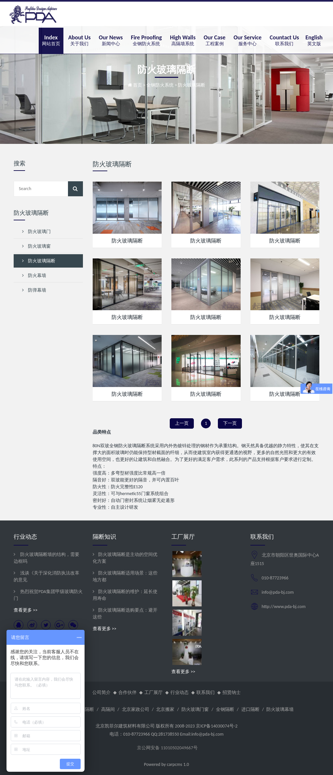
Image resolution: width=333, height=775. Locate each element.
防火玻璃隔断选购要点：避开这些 (125, 613)
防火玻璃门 (36, 231)
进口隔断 (250, 709)
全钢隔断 (225, 709)
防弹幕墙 (34, 290)
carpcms (174, 764)
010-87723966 (275, 578)
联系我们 (205, 692)
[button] (79, 41)
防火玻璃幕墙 (280, 709)
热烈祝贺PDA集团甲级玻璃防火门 (48, 595)
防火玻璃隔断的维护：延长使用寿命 (125, 595)
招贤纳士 (231, 692)
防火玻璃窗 (36, 246)
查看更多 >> (25, 610)
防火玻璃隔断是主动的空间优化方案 (125, 558)
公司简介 (101, 692)
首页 (137, 85)
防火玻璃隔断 (127, 241)
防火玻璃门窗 (195, 709)
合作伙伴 (127, 692)
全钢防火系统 (160, 85)
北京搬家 (165, 709)
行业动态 (179, 692)
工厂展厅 (153, 692)
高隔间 (108, 709)
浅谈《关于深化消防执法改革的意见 (46, 576)
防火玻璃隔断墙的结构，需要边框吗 (46, 558)
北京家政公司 (135, 709)
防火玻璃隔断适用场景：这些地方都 (125, 576)
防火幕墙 (34, 275)
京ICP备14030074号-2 (216, 726)
